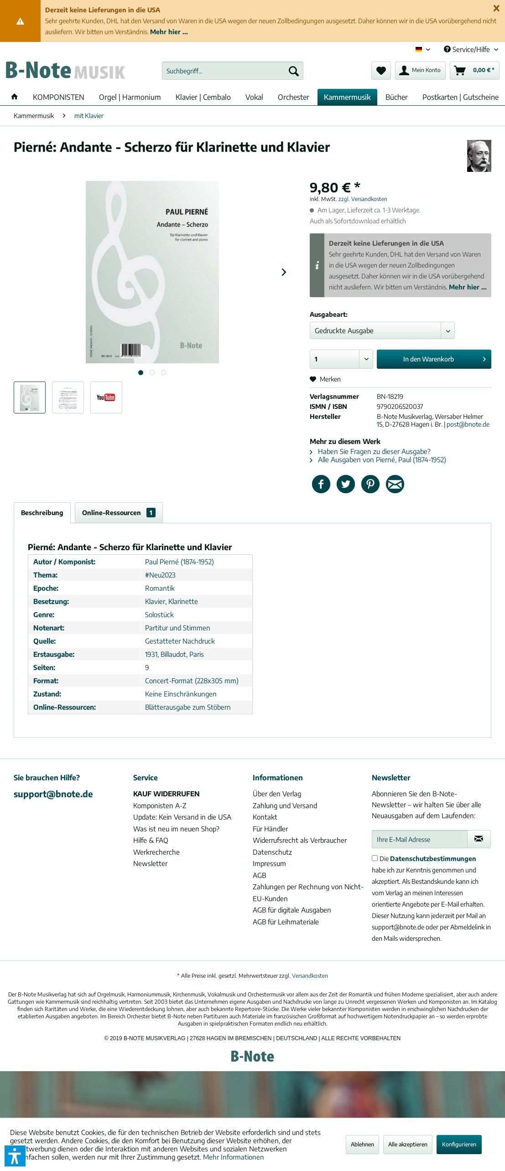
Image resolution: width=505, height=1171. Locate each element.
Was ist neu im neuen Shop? (176, 829)
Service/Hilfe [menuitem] (468, 49)
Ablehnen (362, 1144)
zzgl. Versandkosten (362, 199)
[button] (15, 1155)
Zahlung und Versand (285, 805)
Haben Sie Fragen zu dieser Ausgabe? (370, 451)
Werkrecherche (156, 852)
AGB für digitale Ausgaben (292, 910)
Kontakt (265, 817)
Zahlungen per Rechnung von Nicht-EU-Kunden (308, 892)
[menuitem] (232, 71)
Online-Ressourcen (119, 512)
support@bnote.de (53, 793)
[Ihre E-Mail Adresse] (419, 839)
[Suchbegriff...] (232, 71)
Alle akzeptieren (407, 1144)
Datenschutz (272, 852)
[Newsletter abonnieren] (479, 839)
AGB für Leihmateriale (286, 922)
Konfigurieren (459, 1144)
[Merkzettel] (381, 71)
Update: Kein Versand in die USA (182, 817)
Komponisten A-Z (160, 805)
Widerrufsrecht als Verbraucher (300, 840)
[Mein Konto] (420, 71)
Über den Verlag (277, 793)
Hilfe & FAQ (150, 840)
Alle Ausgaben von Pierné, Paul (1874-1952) (378, 459)
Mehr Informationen (233, 1157)
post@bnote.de (468, 424)
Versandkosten (310, 975)
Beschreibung (42, 512)
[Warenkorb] (475, 71)
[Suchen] (293, 71)
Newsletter (150, 863)
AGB (259, 875)
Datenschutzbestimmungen (433, 858)
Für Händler (270, 829)
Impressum (269, 863)
